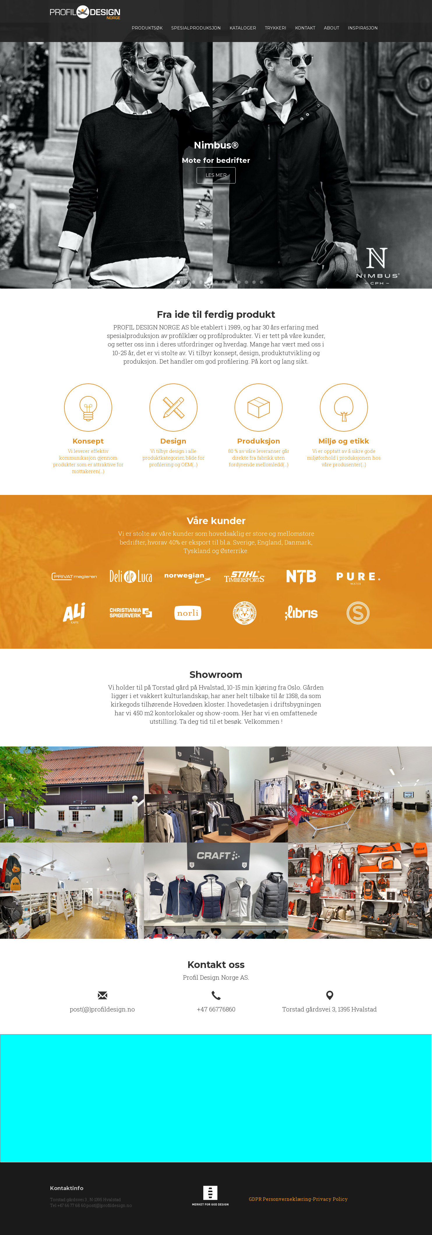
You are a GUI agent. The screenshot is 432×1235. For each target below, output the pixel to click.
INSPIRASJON (363, 28)
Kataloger (243, 28)
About (331, 28)
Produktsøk (147, 28)
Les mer (216, 175)
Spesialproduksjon (196, 28)
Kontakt (305, 28)
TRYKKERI (275, 28)
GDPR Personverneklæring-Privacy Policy (298, 1199)
